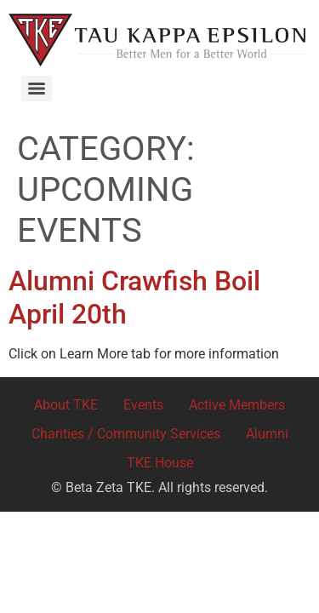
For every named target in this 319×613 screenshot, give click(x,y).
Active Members (237, 405)
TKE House (160, 463)
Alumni (267, 434)
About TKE (66, 405)
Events (143, 405)
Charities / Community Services (125, 434)
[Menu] (36, 88)
